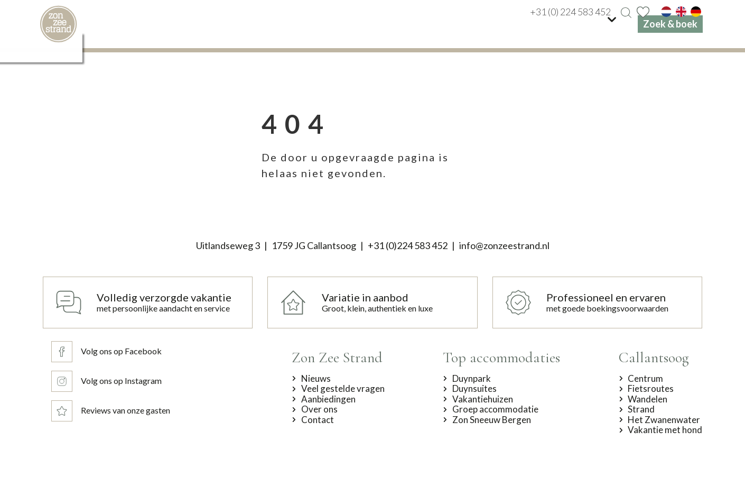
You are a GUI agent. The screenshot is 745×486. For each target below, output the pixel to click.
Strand (641, 409)
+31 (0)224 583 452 (408, 245)
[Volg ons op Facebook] (108, 351)
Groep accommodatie (495, 409)
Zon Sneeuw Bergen (491, 420)
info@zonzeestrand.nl (504, 245)
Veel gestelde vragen (343, 388)
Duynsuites (474, 388)
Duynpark (471, 378)
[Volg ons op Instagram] (108, 381)
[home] (58, 24)
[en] (681, 11)
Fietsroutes (651, 388)
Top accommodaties (501, 357)
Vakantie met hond (665, 430)
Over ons (319, 409)
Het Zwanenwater (664, 420)
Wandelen (647, 399)
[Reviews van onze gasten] (108, 410)
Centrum (645, 378)
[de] (695, 11)
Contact (317, 420)
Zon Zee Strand (337, 357)
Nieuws (316, 378)
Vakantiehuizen (482, 399)
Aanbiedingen (328, 399)
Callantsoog (654, 357)
